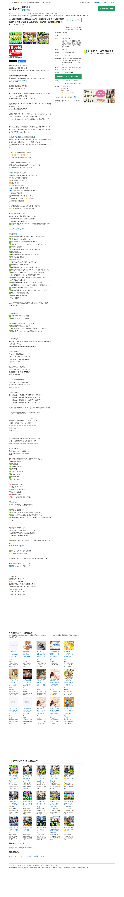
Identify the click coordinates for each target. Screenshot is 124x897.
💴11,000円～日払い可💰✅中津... (13, 773)
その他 (29, 14)
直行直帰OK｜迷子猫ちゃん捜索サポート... (27, 650)
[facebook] (22, 61)
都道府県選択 (26, 10)
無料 (10, 848)
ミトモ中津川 (65, 86)
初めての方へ (97, 2)
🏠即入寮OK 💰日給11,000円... (69, 773)
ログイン (104, 2)
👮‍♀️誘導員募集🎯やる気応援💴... (27, 799)
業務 (24, 848)
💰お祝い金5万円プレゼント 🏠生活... (69, 799)
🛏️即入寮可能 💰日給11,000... (69, 824)
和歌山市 (64, 50)
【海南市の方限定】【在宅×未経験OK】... (55, 650)
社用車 (29, 848)
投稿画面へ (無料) (106, 8)
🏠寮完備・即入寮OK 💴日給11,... (13, 824)
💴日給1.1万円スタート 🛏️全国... (41, 773)
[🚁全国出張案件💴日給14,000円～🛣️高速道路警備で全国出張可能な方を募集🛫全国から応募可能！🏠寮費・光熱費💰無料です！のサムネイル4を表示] (16, 51)
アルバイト (21, 14)
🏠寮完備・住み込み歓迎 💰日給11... (27, 773)
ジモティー (12, 14)
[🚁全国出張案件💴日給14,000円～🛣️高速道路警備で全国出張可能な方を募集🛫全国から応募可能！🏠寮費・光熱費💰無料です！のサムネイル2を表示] (29, 38)
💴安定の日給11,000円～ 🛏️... (27, 824)
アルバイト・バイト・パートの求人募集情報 (24, 856)
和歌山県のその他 (38, 14)
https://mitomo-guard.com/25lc (19, 553)
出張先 (15, 848)
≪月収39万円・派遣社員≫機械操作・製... (69, 707)
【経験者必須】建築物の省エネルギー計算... (13, 650)
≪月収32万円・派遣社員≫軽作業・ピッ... (69, 678)
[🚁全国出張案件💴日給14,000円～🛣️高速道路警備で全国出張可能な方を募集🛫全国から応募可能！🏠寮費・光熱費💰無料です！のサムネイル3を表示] (43, 38)
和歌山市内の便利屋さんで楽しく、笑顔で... (41, 678)
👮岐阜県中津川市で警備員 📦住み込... (55, 824)
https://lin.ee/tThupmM (16, 229)
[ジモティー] (15, 9)
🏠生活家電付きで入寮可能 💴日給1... (13, 799)
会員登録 (112, 2)
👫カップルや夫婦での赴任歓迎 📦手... (55, 773)
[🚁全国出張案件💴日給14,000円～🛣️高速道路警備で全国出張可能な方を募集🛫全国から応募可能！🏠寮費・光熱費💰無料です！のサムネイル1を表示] (16, 38)
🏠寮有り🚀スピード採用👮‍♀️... (41, 824)
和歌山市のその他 (51, 14)
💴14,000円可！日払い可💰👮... (41, 799)
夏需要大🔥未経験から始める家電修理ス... (55, 678)
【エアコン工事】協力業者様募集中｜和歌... (41, 650)
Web (20, 848)
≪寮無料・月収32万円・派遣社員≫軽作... (69, 650)
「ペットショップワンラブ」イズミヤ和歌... (13, 678)
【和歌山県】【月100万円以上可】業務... (27, 678)
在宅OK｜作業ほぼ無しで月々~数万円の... (13, 707)
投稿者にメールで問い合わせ (68, 76)
